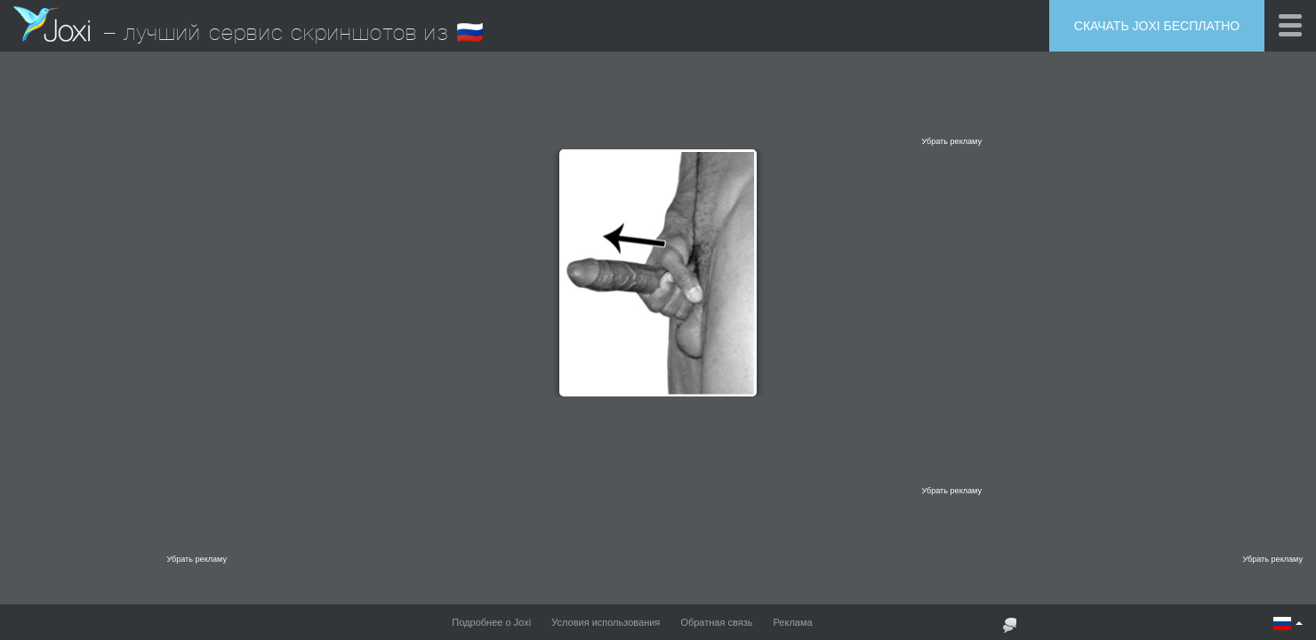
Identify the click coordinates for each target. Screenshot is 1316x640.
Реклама (793, 622)
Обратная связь (716, 622)
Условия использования (605, 622)
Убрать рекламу (951, 141)
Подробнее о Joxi (491, 622)
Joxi (51, 24)
